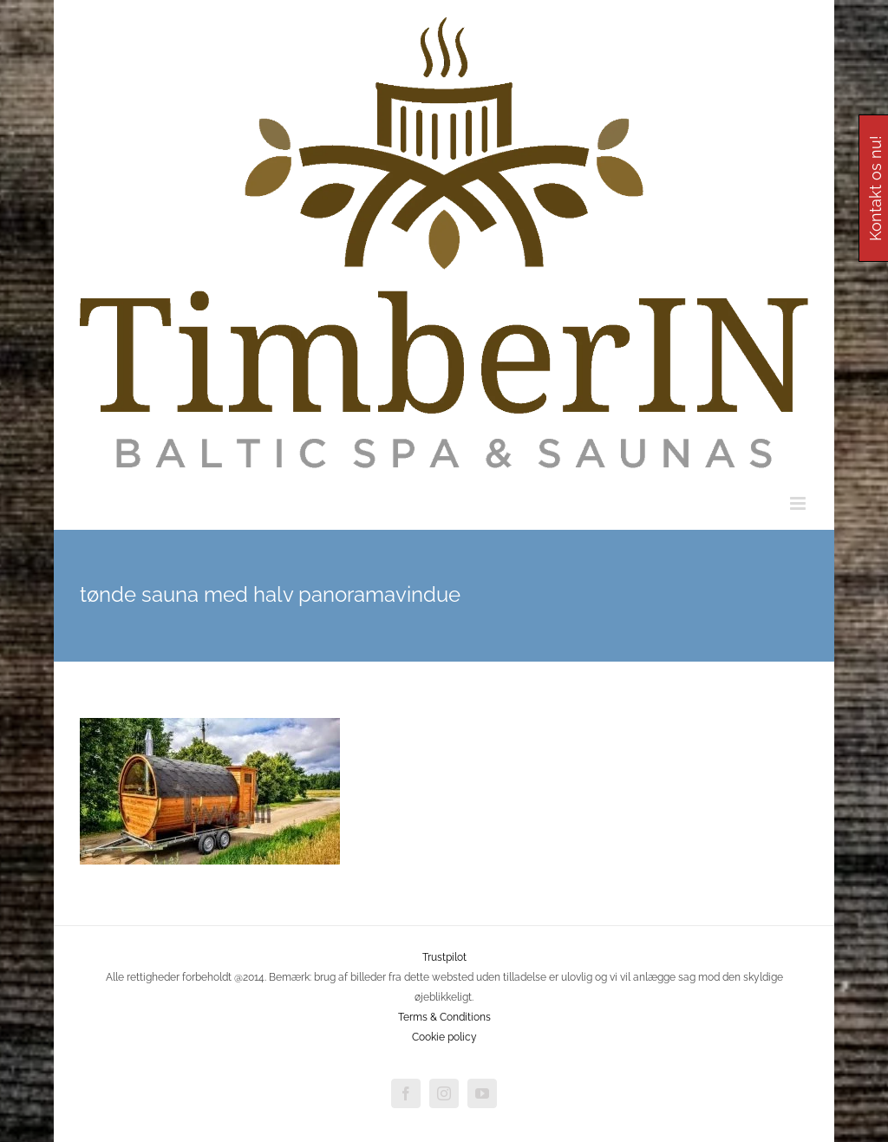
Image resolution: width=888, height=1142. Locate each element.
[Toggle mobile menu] (799, 503)
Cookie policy (444, 1037)
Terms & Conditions (444, 1017)
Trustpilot (444, 957)
